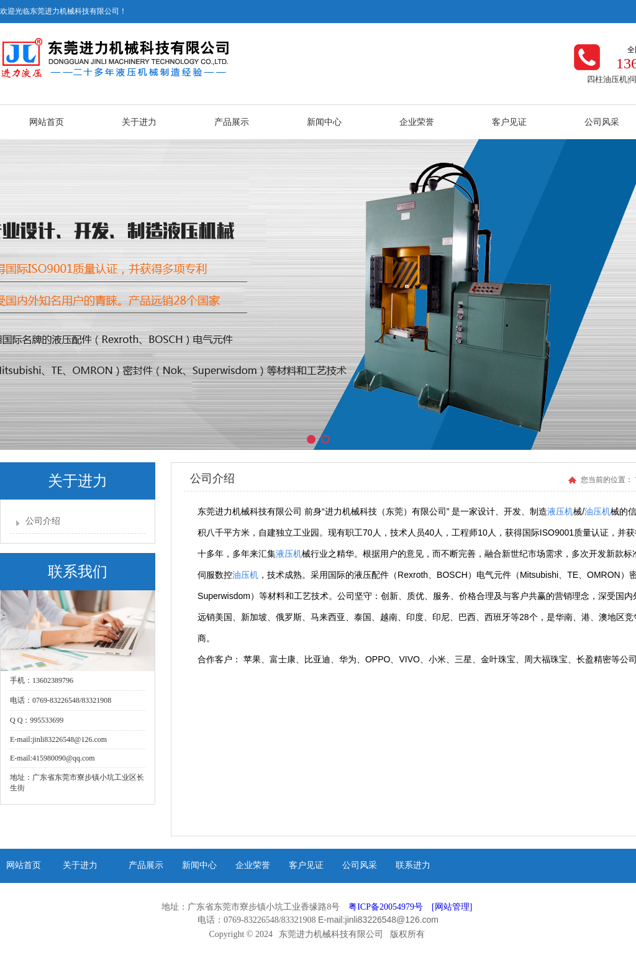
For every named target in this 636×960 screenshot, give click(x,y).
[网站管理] (452, 907)
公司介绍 (42, 521)
